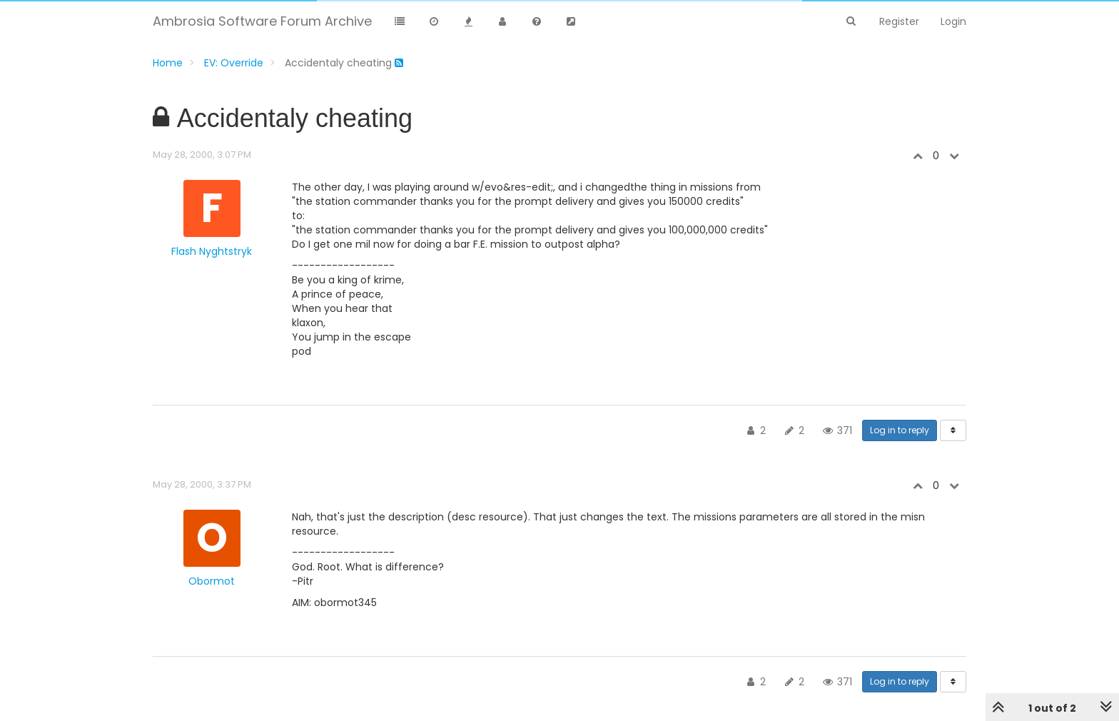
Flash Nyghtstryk (211, 251)
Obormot (211, 581)
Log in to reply (899, 430)
